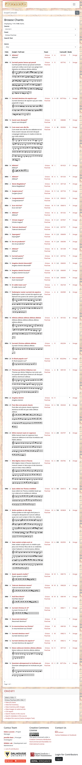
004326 (63, 405)
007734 (63, 191)
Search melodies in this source (16, 716)
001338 (63, 249)
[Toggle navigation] (74, 4)
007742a (63, 98)
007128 (63, 184)
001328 (63, 55)
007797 (63, 227)
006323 (63, 198)
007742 (63, 62)
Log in (58, 759)
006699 (63, 234)
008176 (63, 574)
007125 (63, 648)
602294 (63, 343)
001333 (63, 177)
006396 (63, 242)
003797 (63, 433)
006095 (63, 270)
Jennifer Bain (9, 737)
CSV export (9, 711)
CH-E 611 (9, 691)
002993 (63, 542)
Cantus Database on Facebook (65, 735)
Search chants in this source (15, 714)
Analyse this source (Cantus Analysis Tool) (20, 718)
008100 (63, 626)
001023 (63, 165)
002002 (63, 127)
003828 (63, 510)
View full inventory (12, 705)
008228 (63, 585)
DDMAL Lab (8, 743)
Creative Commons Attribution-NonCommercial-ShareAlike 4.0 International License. (40, 741)
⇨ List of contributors (11, 749)
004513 (63, 489)
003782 (63, 461)
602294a (63, 359)
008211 (63, 608)
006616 (63, 205)
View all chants (11, 702)
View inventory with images (15, 707)
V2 (52, 398)
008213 (63, 633)
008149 (63, 597)
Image (75, 55)
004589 (63, 292)
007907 (63, 220)
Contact (59, 732)
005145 (63, 370)
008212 (63, 641)
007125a (63, 663)
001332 (63, 213)
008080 (63, 120)
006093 (63, 263)
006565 (63, 278)
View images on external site (16, 709)
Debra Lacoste (9, 732)
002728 (63, 285)
